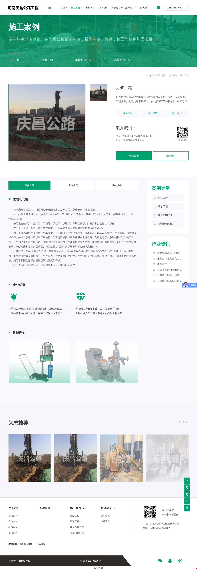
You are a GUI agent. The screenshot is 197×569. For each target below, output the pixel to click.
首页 (164, 75)
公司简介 (13, 515)
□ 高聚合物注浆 (163, 223)
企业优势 (73, 185)
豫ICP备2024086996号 (91, 561)
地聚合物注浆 (77, 527)
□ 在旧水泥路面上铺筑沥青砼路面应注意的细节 (168, 269)
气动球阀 (40, 544)
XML (28, 561)
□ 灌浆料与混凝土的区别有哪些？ (168, 253)
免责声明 (98, 567)
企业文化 (13, 521)
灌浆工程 (184, 75)
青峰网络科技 (25, 544)
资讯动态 (108, 508)
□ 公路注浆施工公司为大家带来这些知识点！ (168, 280)
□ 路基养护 (160, 264)
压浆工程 (74, 515)
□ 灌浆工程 (161, 206)
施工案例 (173, 75)
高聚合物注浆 (77, 532)
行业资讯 (105, 521)
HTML (22, 561)
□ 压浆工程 (161, 197)
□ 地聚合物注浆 (163, 215)
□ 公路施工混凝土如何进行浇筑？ (168, 275)
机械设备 (117, 185)
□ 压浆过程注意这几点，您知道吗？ (168, 258)
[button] (184, 422)
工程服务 (44, 508)
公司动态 (105, 515)
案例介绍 (29, 185)
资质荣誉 (13, 532)
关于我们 (15, 508)
